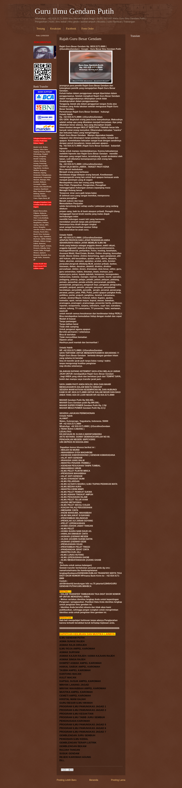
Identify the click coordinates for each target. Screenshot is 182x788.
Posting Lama (118, 780)
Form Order (87, 28)
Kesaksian (55, 28)
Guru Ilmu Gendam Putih (74, 11)
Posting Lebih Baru (66, 780)
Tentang (41, 28)
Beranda (93, 780)
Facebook (71, 28)
